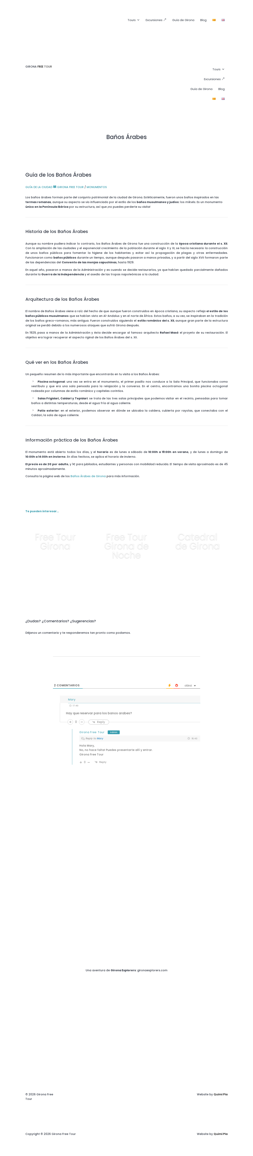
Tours (134, 20)
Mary (100, 738)
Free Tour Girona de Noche (126, 546)
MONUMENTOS (97, 187)
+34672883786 (217, 818)
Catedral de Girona (197, 541)
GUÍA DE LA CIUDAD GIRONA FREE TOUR (54, 187)
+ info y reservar (55, 561)
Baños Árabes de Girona (88, 476)
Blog (203, 20)
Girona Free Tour (91, 732)
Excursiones (156, 20)
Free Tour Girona (55, 541)
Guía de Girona (183, 20)
